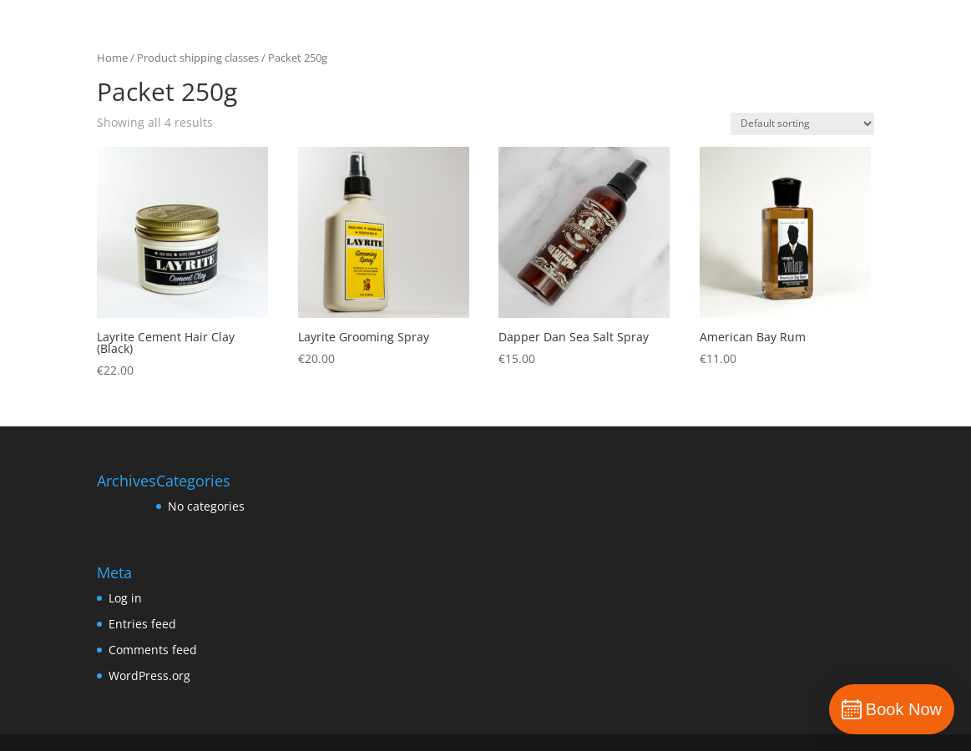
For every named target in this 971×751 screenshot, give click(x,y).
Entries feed (142, 624)
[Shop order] (802, 124)
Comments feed (153, 650)
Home (112, 57)
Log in (125, 598)
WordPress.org (149, 675)
